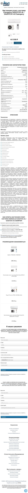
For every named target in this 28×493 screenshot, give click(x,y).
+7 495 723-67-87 (5, 384)
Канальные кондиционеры (14, 446)
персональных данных (5, 375)
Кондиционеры (10, 7)
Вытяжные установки (14, 472)
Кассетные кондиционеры (14, 448)
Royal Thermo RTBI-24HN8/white (14, 295)
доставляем (3, 236)
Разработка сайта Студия (12, 482)
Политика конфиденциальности (14, 433)
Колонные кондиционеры (14, 445)
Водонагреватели (14, 455)
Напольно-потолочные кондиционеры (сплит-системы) (14, 442)
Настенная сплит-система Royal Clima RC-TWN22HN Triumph (14, 315)
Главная (5, 7)
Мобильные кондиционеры (14, 443)
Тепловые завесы (14, 460)
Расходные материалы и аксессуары (14, 449)
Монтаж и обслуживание (14, 428)
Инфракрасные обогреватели (14, 457)
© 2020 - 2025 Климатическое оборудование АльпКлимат (14, 481)
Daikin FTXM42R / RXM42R (14, 254)
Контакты (14, 431)
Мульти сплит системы (14, 440)
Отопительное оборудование (14, 454)
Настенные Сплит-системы (19, 7)
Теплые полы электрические (14, 463)
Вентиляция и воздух (14, 469)
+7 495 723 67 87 (23, 2)
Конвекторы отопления (14, 458)
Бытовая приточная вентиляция (14, 470)
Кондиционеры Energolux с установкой (10, 46)
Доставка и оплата (14, 430)
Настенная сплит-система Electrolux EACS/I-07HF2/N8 (14, 275)
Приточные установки (14, 475)
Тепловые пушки (14, 461)
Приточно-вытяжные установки (14, 473)
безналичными (14, 235)
